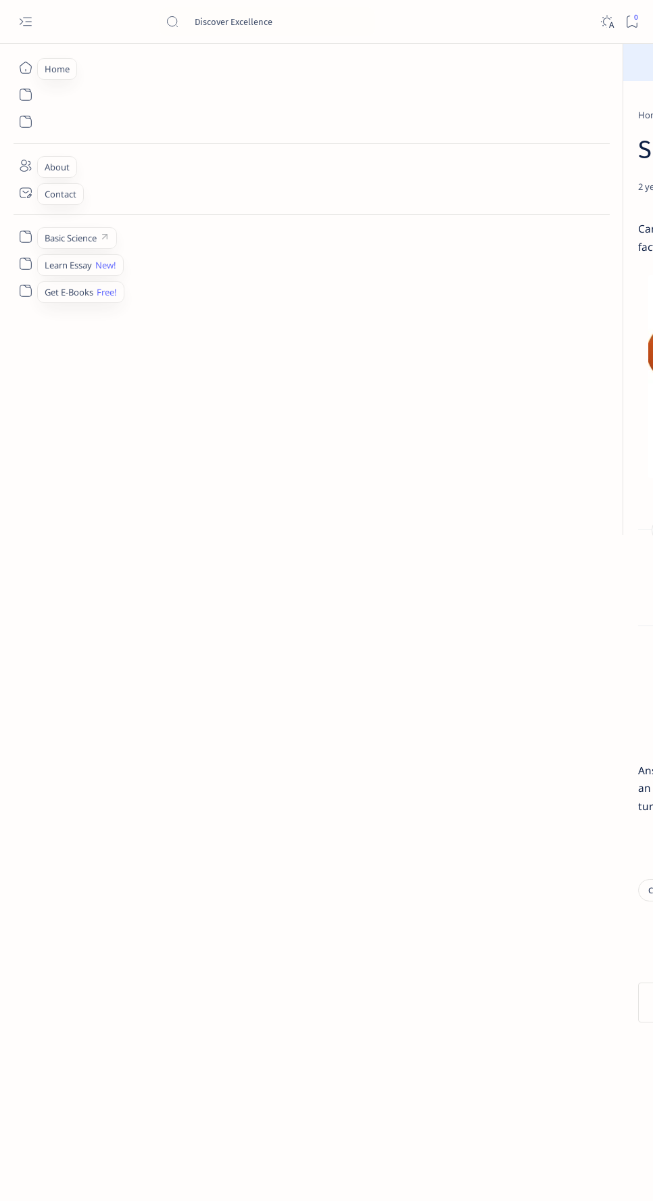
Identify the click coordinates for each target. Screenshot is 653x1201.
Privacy (575, 1067)
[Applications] (504, 774)
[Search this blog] (267, 21)
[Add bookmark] (380, 219)
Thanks (537, 1079)
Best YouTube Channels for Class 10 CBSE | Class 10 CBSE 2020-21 (555, 912)
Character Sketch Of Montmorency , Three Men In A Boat (559, 286)
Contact (478, 1067)
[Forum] (530, 953)
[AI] (504, 673)
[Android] (596, 741)
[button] (618, 149)
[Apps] (596, 774)
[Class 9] (118, 115)
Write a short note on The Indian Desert (547, 589)
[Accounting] (596, 707)
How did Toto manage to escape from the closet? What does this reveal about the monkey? (300, 592)
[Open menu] (25, 22)
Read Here (407, 62)
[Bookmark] (632, 22)
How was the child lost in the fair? (172, 615)
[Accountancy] (504, 707)
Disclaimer (527, 1067)
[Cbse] (527, 879)
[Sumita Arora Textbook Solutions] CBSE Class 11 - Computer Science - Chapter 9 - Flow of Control (558, 367)
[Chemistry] (545, 475)
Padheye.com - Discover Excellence (168, 1175)
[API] (596, 673)
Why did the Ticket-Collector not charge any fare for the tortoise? (242, 638)
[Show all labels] (489, 806)
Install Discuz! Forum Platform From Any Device (559, 978)
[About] (25, 165)
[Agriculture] (504, 741)
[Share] (414, 219)
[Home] (25, 67)
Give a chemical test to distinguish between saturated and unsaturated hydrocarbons (551, 515)
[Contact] (25, 192)
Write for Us (486, 1079)
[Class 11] (537, 327)
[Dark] (607, 22)
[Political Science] (157, 987)
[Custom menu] (25, 236)
